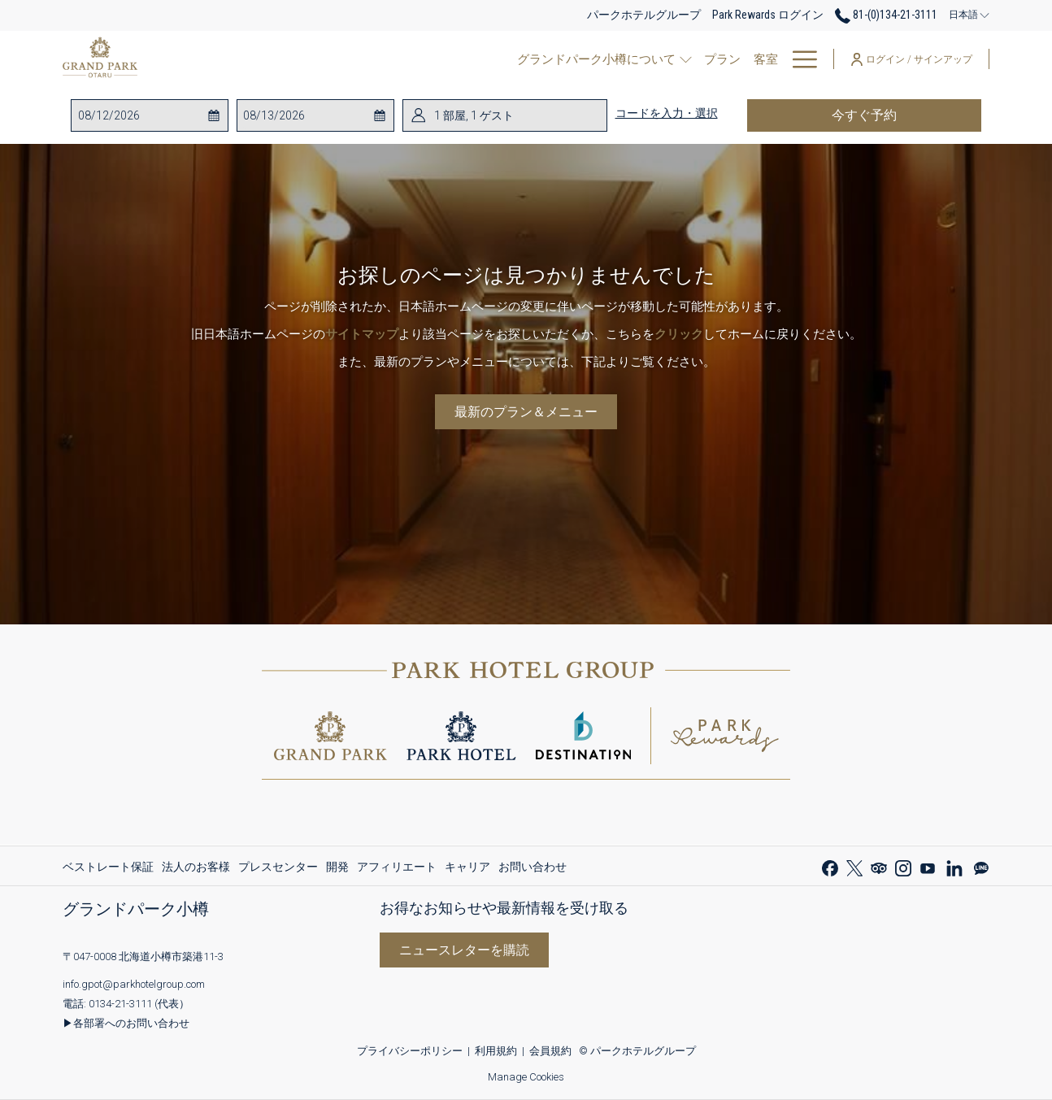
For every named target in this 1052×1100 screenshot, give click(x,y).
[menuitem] (110, 866)
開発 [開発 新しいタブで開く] (337, 869)
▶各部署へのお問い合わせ (126, 1023)
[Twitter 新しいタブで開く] (854, 866)
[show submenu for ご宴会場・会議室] (711, 59)
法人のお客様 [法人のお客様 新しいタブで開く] (196, 869)
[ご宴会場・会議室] (648, 59)
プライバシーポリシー (410, 1051)
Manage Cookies (526, 1077)
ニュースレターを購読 (464, 950)
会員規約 (550, 1051)
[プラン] (440, 59)
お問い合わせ (532, 866)
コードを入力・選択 (666, 113)
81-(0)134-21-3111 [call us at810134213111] (886, 14)
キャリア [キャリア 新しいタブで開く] (467, 869)
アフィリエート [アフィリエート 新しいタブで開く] (397, 869)
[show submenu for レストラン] (585, 59)
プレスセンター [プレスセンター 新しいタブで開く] (278, 869)
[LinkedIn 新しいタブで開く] (954, 866)
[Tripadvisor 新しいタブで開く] (879, 866)
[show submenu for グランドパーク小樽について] (407, 59)
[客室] (484, 59)
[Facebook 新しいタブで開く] (830, 866)
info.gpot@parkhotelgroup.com (134, 984)
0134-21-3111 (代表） (139, 1004)
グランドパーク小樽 (136, 909)
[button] (143, 115)
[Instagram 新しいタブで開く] (903, 866)
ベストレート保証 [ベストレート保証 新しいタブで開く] (108, 869)
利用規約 (496, 1051)
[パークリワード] (768, 59)
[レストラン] (540, 59)
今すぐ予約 (906, 115)
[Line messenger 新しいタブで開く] (981, 866)
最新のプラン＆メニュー (526, 412)
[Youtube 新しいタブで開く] (927, 866)
